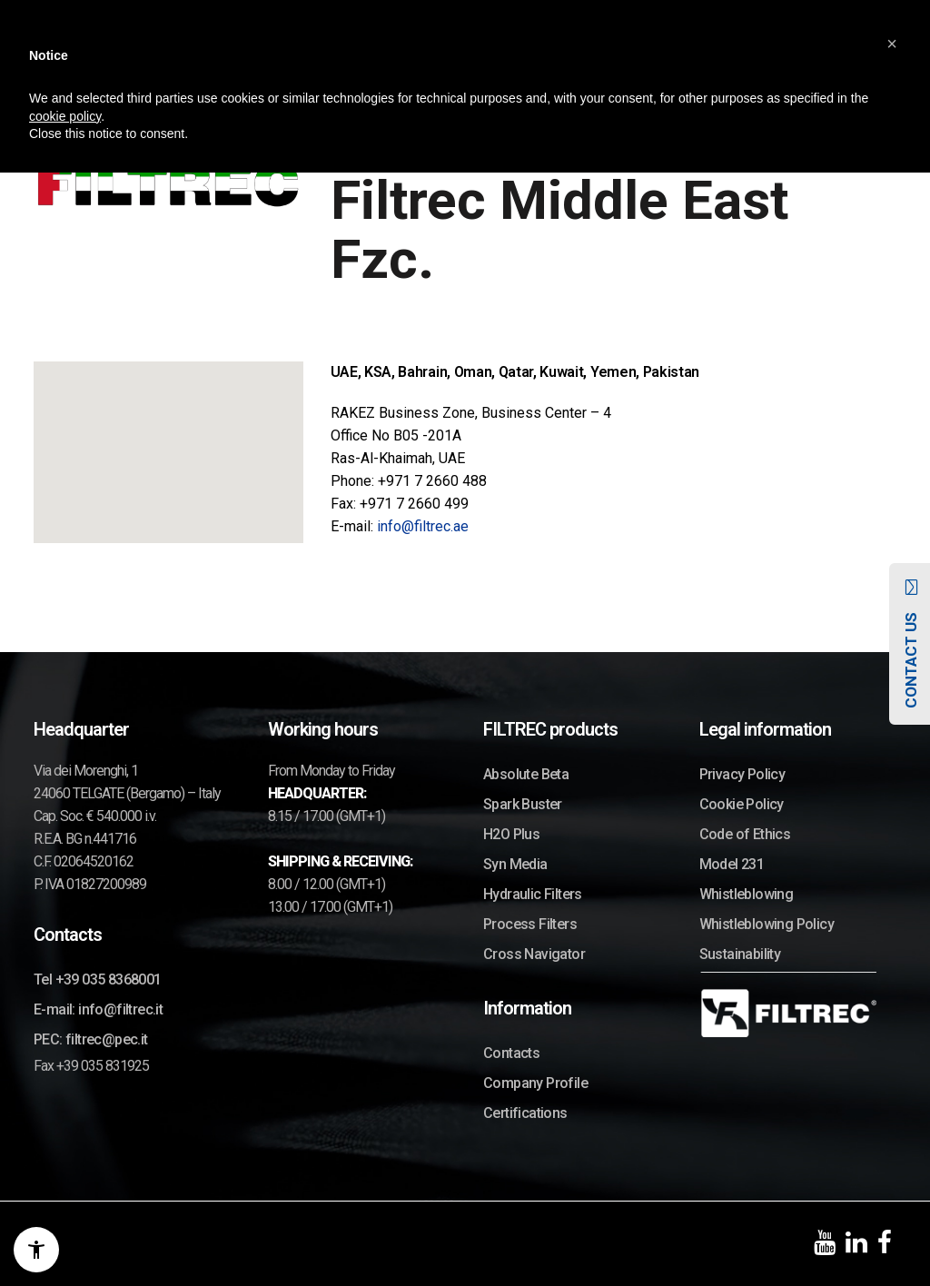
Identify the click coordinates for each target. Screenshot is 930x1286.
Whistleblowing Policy (766, 924)
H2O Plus (511, 834)
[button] (891, 43)
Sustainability (740, 954)
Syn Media (515, 864)
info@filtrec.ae (423, 526)
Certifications (525, 1113)
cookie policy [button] (65, 116)
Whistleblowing (746, 894)
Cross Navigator (534, 954)
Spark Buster (522, 804)
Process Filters (530, 924)
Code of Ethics (745, 834)
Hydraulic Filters (532, 894)
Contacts (511, 1053)
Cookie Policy (741, 804)
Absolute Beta (526, 774)
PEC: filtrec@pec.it (91, 1039)
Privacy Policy (742, 774)
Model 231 (732, 864)
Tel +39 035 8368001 (98, 979)
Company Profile (535, 1083)
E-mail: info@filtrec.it (98, 1009)
